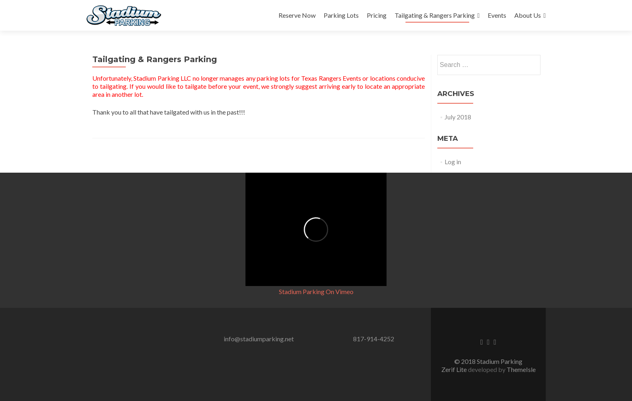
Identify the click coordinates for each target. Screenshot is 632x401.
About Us (527, 15)
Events (497, 15)
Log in (453, 161)
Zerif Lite (454, 369)
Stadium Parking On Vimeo (316, 291)
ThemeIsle (521, 369)
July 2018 (458, 117)
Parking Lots (341, 15)
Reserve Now (297, 15)
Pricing (377, 15)
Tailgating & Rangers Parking (435, 15)
